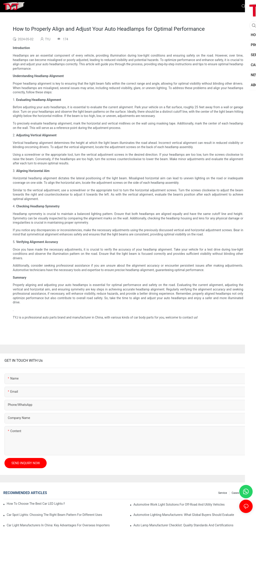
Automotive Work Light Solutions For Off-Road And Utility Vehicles (179, 504)
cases (235, 492)
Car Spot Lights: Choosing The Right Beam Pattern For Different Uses (54, 515)
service (222, 492)
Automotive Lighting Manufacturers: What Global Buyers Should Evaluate (183, 515)
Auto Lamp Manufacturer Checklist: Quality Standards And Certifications (183, 525)
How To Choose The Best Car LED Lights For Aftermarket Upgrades (36, 503)
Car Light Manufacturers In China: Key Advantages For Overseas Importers (58, 525)
